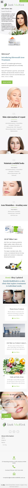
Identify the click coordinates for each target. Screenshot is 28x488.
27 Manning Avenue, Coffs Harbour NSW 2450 (14, 462)
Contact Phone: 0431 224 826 (14, 470)
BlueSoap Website (12, 484)
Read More (7, 82)
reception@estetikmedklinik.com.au (14, 477)
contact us (7, 76)
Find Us (6, 442)
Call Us (3, 438)
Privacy (25, 484)
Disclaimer (17, 484)
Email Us (4, 440)
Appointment (23, 1)
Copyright (22, 484)
